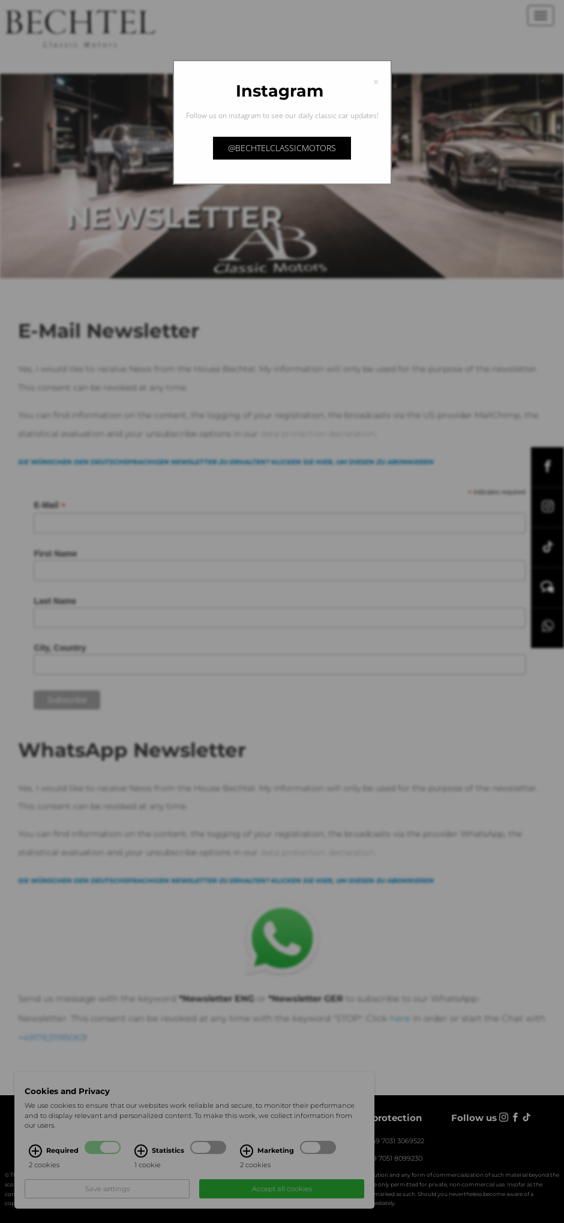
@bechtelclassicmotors (282, 148)
